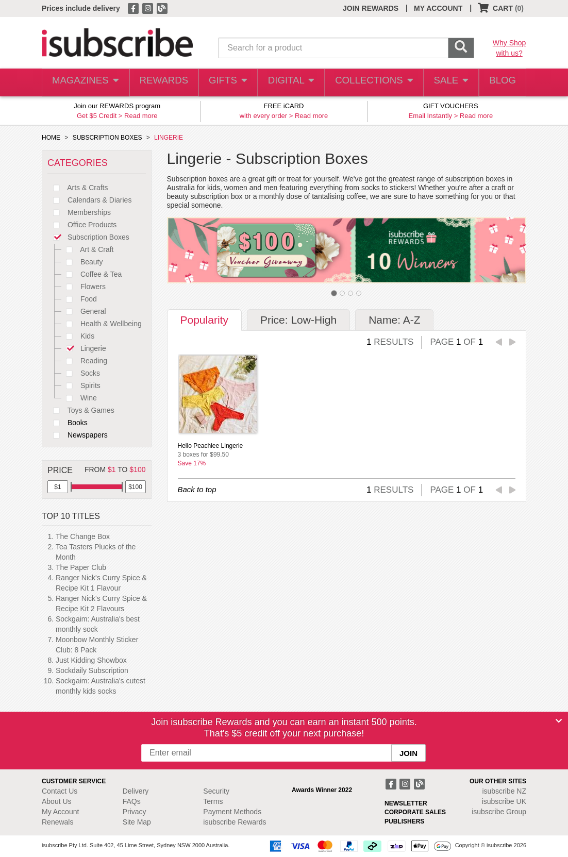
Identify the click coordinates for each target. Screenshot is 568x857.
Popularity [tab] (204, 320)
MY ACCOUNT (438, 8)
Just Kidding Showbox (91, 660)
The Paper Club (81, 567)
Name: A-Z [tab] (394, 320)
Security (216, 791)
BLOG (501, 82)
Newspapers (77, 435)
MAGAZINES (84, 82)
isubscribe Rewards (234, 822)
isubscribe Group (499, 812)
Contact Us (59, 791)
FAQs (132, 801)
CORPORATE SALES (415, 812)
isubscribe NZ (504, 791)
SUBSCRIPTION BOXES (107, 137)
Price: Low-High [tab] (298, 320)
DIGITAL (290, 82)
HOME (51, 137)
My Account (60, 812)
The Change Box (83, 536)
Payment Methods (232, 812)
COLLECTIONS (371, 82)
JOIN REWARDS (370, 8)
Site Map (137, 822)
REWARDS (161, 82)
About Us (57, 801)
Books (67, 422)
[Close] (558, 721)
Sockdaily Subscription (92, 670)
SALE (447, 82)
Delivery (136, 791)
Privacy (134, 812)
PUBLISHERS (404, 821)
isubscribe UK (504, 801)
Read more (140, 116)
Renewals (57, 822)
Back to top (197, 489)
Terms (213, 801)
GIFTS (226, 82)
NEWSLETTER (406, 803)
